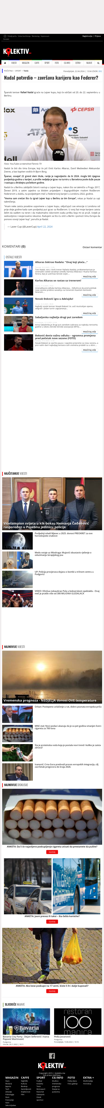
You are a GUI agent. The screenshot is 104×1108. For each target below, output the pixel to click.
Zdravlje (8, 1092)
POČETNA (8, 70)
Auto (7, 1102)
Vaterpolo (40, 1094)
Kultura (24, 1083)
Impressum (45, 36)
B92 (100, 71)
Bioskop (24, 1086)
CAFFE (37, 62)
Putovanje (9, 1100)
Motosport (41, 1089)
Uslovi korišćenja (24, 36)
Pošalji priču (12, 36)
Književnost (25, 1092)
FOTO (57, 62)
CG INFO (67, 62)
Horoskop (87, 1083)
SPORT (46, 62)
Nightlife (24, 1081)
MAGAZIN (25, 62)
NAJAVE (89, 62)
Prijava (98, 36)
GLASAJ (52, 852)
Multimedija (88, 1081)
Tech (7, 1089)
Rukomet (40, 1092)
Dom (7, 1097)
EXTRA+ (78, 62)
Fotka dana (72, 1081)
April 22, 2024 (44, 226)
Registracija (87, 36)
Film (22, 1094)
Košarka (40, 1083)
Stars (7, 1081)
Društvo (55, 1081)
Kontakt (6, 39)
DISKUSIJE (16, 785)
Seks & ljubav (10, 1105)
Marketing (35, 36)
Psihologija (9, 1094)
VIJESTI (14, 62)
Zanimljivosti (26, 1089)
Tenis (26, 70)
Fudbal (39, 1081)
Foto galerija (72, 1083)
